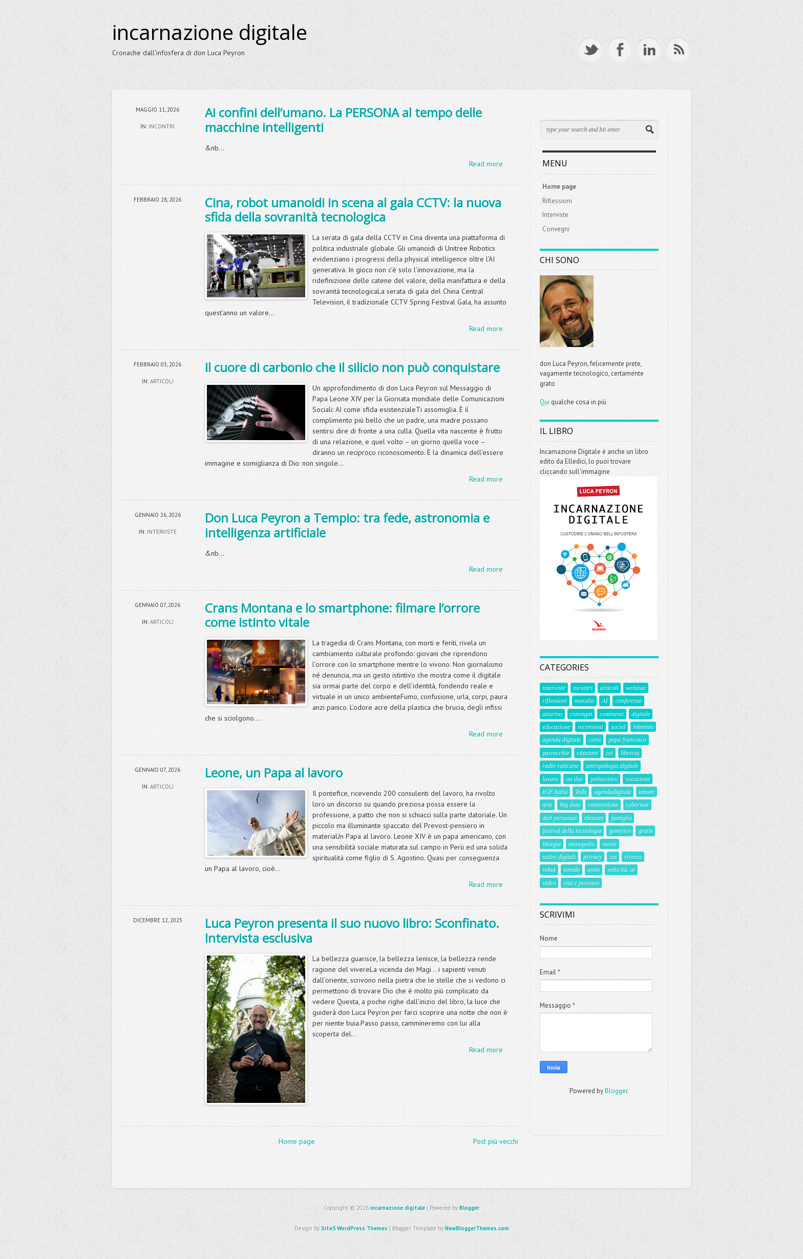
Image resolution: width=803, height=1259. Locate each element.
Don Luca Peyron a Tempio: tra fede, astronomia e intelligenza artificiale (347, 525)
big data (570, 804)
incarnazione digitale (209, 32)
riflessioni (554, 700)
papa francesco (627, 739)
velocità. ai (621, 869)
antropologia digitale (612, 765)
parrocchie (555, 752)
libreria (630, 752)
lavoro (550, 779)
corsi (594, 739)
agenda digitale (561, 739)
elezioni (593, 817)
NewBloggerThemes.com (477, 1228)
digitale (640, 714)
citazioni (587, 752)
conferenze (628, 700)
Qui (545, 402)
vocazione (637, 779)
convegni (581, 714)
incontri (162, 126)
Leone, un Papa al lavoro (274, 772)
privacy (592, 856)
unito (593, 869)
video (549, 882)
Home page (297, 1141)
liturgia (551, 844)
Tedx (580, 791)
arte (547, 804)
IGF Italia (554, 791)
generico (619, 830)
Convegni (555, 229)
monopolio (581, 844)
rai (613, 856)
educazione (556, 726)
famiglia (621, 817)
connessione (603, 804)
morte (609, 844)
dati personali (559, 817)
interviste (162, 531)
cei (609, 752)
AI (604, 700)
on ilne (574, 779)
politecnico (604, 779)
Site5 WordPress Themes (354, 1228)
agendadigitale (612, 791)
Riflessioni (557, 201)
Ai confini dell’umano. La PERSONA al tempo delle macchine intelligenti (343, 120)
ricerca (633, 856)
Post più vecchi (495, 1141)
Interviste (555, 214)
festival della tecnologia (571, 830)
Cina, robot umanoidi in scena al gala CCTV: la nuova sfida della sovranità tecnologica (353, 210)
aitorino (552, 714)
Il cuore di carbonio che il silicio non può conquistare (352, 367)
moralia (584, 700)
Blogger (616, 1091)
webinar (636, 687)
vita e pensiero (581, 882)
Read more (486, 163)
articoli (162, 381)
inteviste (643, 726)
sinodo (571, 869)
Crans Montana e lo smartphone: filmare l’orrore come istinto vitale (342, 615)
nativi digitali (559, 856)
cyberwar (637, 804)
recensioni (590, 726)
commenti (612, 714)
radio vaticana (560, 765)
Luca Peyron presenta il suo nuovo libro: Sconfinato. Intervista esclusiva (352, 930)
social (618, 726)
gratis (645, 830)
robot (549, 869)
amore (646, 791)
